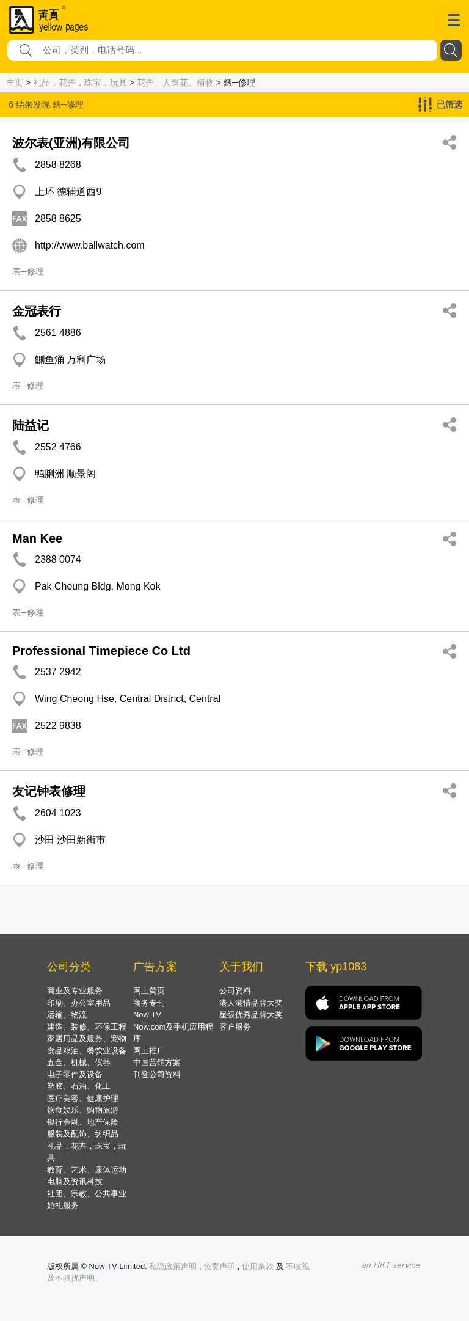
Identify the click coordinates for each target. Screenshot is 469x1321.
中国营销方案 (157, 1062)
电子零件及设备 (75, 1074)
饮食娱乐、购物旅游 (82, 1109)
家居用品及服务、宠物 (86, 1038)
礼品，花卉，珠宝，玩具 (80, 82)
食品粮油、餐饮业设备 (86, 1050)
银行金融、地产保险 (82, 1122)
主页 (14, 82)
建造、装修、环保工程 (86, 1026)
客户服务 (235, 1026)
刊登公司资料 (157, 1074)
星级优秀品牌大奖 (251, 1014)
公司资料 (235, 990)
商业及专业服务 (75, 990)
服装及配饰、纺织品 (82, 1133)
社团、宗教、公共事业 (86, 1193)
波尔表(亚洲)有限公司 (71, 143)
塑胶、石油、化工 (79, 1086)
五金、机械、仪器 (79, 1062)
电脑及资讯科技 (75, 1181)
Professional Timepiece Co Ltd (101, 650)
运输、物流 (67, 1014)
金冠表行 (36, 311)
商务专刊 (149, 1003)
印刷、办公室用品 (79, 1003)
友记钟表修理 (48, 791)
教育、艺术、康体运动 (86, 1169)
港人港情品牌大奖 (251, 1003)
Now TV (147, 1014)
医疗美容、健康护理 (82, 1098)
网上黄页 (149, 990)
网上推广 (149, 1050)
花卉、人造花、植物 (175, 82)
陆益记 (30, 425)
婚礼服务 (63, 1205)
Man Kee (37, 538)
